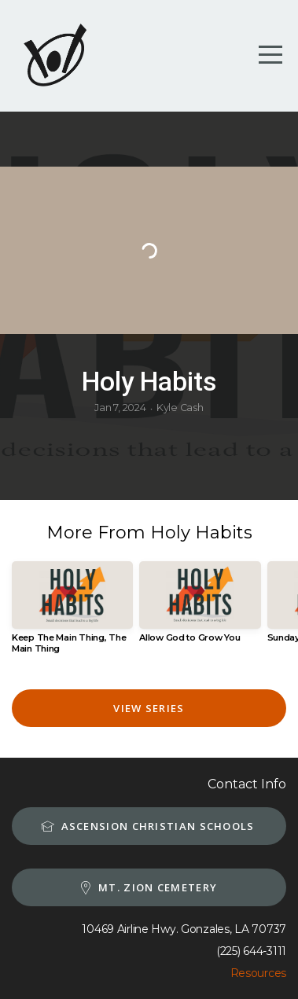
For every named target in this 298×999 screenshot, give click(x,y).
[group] (72, 614)
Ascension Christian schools (146, 826)
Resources (258, 973)
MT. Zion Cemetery (147, 887)
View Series (148, 708)
